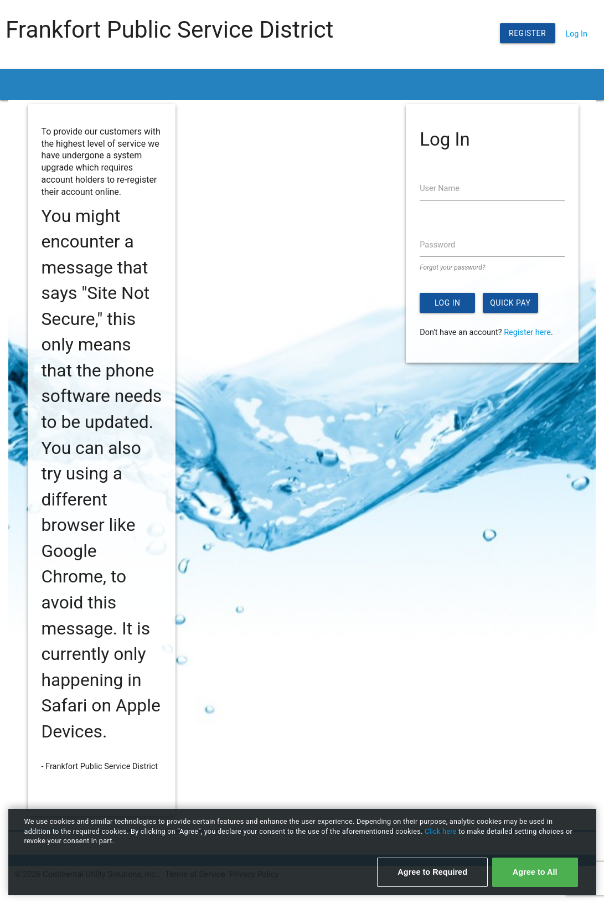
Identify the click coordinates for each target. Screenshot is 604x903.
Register (527, 33)
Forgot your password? (452, 267)
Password (437, 245)
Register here (527, 332)
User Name (440, 188)
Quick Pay (510, 302)
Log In (576, 34)
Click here (441, 831)
